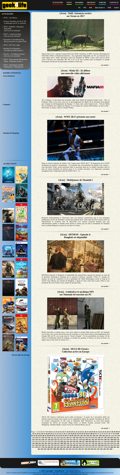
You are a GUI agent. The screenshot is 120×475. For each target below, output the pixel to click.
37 (110, 432)
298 (85, 449)
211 (71, 443)
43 (35, 434)
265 (64, 447)
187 (83, 441)
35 (105, 432)
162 (93, 439)
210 (67, 443)
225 (114, 443)
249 (102, 445)
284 (42, 449)
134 (92, 437)
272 (86, 447)
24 (81, 432)
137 (102, 437)
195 (108, 441)
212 (74, 443)
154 (67, 439)
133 (89, 437)
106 (94, 435)
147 (45, 439)
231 (45, 445)
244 (86, 445)
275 (96, 447)
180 (61, 441)
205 (52, 443)
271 (83, 447)
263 (58, 447)
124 (61, 437)
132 (86, 437)
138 (105, 437)
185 (77, 441)
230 (42, 445)
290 (60, 449)
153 (64, 439)
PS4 (90, 8)
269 (77, 447)
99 (72, 435)
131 (83, 437)
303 (101, 449)
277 (102, 447)
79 (116, 434)
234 (55, 445)
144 (36, 439)
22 (76, 432)
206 (55, 443)
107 (97, 435)
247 (96, 445)
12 (54, 432)
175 (45, 441)
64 (82, 434)
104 (87, 435)
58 (69, 434)
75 (107, 434)
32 (99, 432)
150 (55, 439)
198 (117, 441)
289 (57, 449)
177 (52, 441)
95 (63, 435)
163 (96, 439)
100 (75, 435)
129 (77, 437)
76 (109, 434)
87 (46, 435)
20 (72, 432)
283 (38, 449)
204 (49, 443)
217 (89, 443)
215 (83, 443)
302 (98, 449)
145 (39, 439)
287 (51, 449)
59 (71, 434)
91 (55, 435)
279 (108, 447)
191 (96, 441)
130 (80, 437)
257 (39, 447)
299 (89, 449)
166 (105, 439)
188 (86, 441)
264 (61, 447)
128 (73, 437)
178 (55, 441)
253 (114, 445)
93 (59, 435)
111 (109, 435)
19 (70, 432)
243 (83, 445)
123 (58, 437)
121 (52, 437)
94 (61, 435)
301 (95, 449)
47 (44, 434)
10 (50, 432)
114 (118, 435)
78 (114, 434)
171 (33, 441)
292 (67, 449)
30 (94, 432)
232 (49, 445)
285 (45, 449)
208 (61, 443)
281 (114, 447)
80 (118, 434)
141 (114, 437)
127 (70, 437)
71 (98, 434)
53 (58, 434)
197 (114, 441)
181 (64, 441)
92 (57, 435)
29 (92, 432)
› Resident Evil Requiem (10, 133)
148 (49, 439)
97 (68, 435)
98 (70, 435)
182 (67, 441)
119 (45, 437)
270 (80, 447)
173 (39, 441)
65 (84, 434)
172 (36, 441)
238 (67, 445)
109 (103, 435)
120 (48, 437)
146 (42, 439)
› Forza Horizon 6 (8, 76)
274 (93, 447)
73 (102, 434)
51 (53, 434)
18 (67, 432)
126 (67, 437)
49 (49, 434)
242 (80, 445)
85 (41, 435)
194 (105, 441)
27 (87, 432)
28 (90, 432)
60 (73, 434)
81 (32, 435)
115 (33, 437)
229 (39, 445)
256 (36, 447)
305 (107, 449)
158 (80, 439)
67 (89, 434)
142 (117, 437)
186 (80, 441)
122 (55, 437)
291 (64, 449)
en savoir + (105, 65)
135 (95, 437)
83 (37, 435)
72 (100, 434)
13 (56, 432)
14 (58, 432)
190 (93, 441)
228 (36, 445)
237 (64, 445)
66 (87, 434)
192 (99, 441)
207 (58, 443)
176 (49, 441)
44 (37, 434)
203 (45, 443)
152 (61, 439)
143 (33, 439)
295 (76, 449)
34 (103, 432)
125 (64, 437)
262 (55, 447)
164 (99, 439)
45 (40, 434)
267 (71, 447)
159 (83, 439)
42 (33, 434)
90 (52, 435)
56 (64, 434)
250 (105, 445)
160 (86, 439)
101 (78, 435)
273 (89, 447)
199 (33, 443)
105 (91, 435)
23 (79, 432)
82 (34, 435)
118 (42, 437)
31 (96, 432)
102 (81, 435)
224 (111, 443)
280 (111, 447)
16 (63, 432)
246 (93, 445)
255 (33, 447)
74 (105, 434)
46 (42, 434)
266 (67, 447)
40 (117, 432)
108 (100, 435)
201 (39, 443)
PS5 (85, 8)
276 (99, 447)
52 (55, 434)
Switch (116, 8)
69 (93, 434)
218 (92, 443)
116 (36, 437)
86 (43, 435)
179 (58, 441)
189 (89, 441)
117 (39, 437)
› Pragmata (6, 104)
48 (46, 434)
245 (89, 445)
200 (36, 443)
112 (112, 435)
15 (61, 432)
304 (104, 449)
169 (114, 439)
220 (99, 443)
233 (52, 445)
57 (67, 434)
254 (117, 445)
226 (117, 443)
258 (42, 447)
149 (52, 439)
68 (91, 434)
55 (62, 434)
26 (85, 432)
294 (73, 449)
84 (39, 435)
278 (105, 447)
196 (111, 441)
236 (61, 445)
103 (84, 435)
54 (60, 434)
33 (101, 432)
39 (114, 432)
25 (83, 432)
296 (79, 449)
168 (111, 439)
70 (96, 434)
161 (89, 439)
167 (108, 439)
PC (79, 8)
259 (45, 447)
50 (51, 434)
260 (49, 447)
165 (102, 439)
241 (77, 445)
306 (111, 449)
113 (115, 435)
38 (112, 432)
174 (42, 441)
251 (108, 445)
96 (66, 435)
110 (106, 435)
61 (75, 434)
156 (74, 439)
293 (70, 449)
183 (71, 441)
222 (105, 443)
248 (99, 445)
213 (77, 443)
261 (52, 447)
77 (111, 434)
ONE (110, 8)
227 (33, 445)
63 (80, 434)
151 (58, 439)
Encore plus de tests (20, 355)
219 (96, 443)
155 (71, 439)
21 (74, 432)
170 (117, 439)
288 (54, 449)
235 (58, 445)
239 (71, 445)
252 (111, 445)
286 (48, 449)
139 (108, 437)
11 (52, 432)
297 (82, 449)
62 (78, 434)
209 (64, 443)
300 (92, 449)
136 (98, 437)
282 (117, 447)
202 (42, 443)
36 (108, 432)
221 (102, 443)
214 (80, 443)
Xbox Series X (100, 8)
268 (74, 447)
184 (74, 441)
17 (65, 432)
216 (86, 443)
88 (48, 435)
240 (74, 445)
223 (108, 443)
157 (77, 439)
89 (50, 435)
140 (111, 437)
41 (119, 432)
